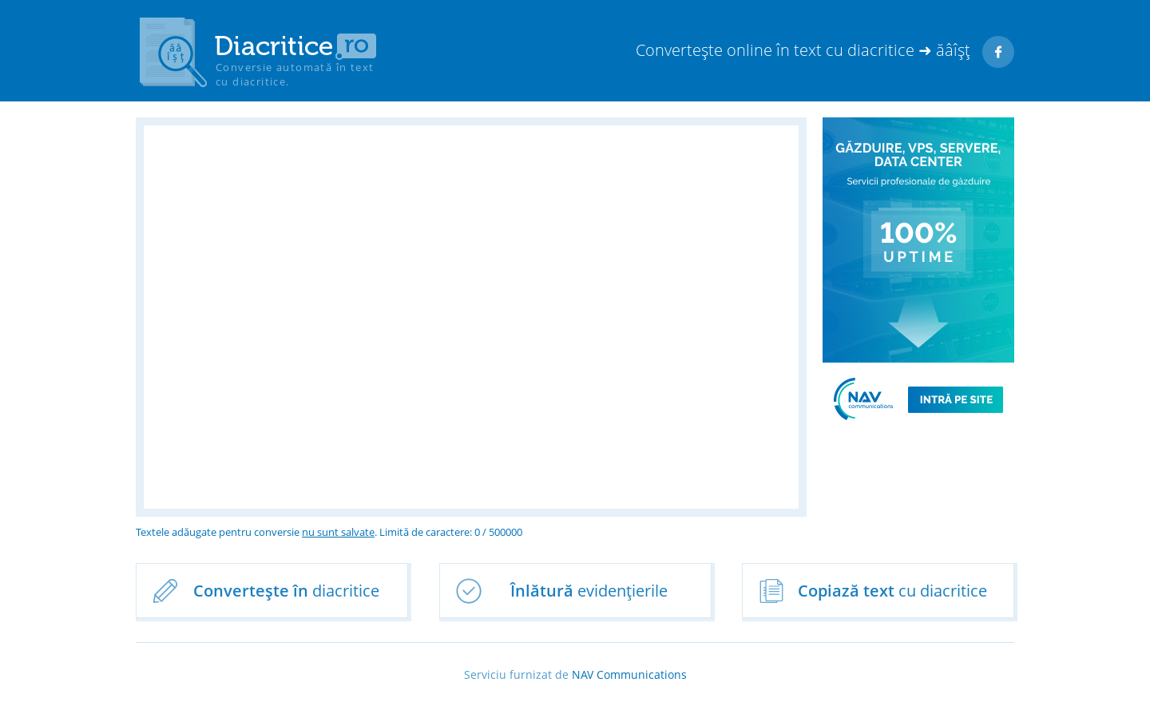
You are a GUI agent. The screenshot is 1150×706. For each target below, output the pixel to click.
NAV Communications (629, 674)
